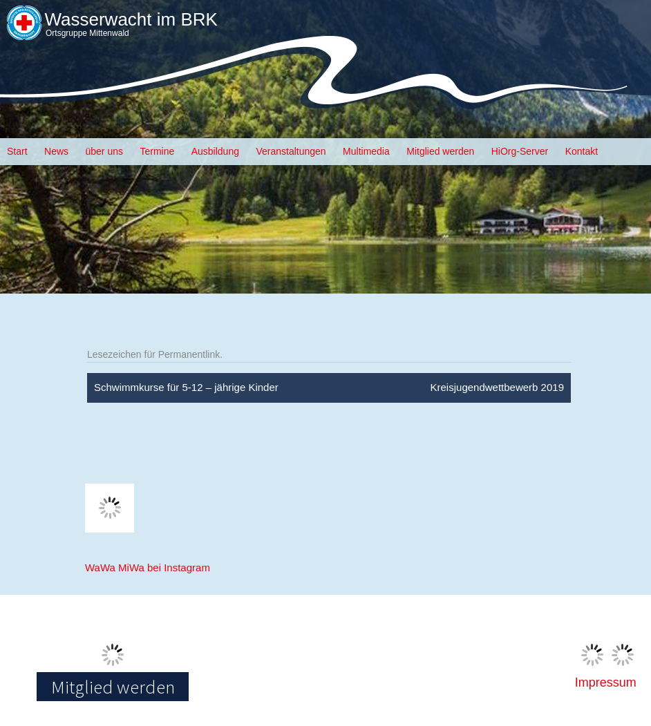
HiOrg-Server (519, 151)
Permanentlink (189, 354)
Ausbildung (215, 151)
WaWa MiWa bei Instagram (147, 567)
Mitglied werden (440, 151)
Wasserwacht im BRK (130, 19)
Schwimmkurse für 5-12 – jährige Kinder (186, 387)
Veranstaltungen (291, 151)
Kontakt (581, 151)
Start (17, 151)
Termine (157, 151)
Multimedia (366, 151)
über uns (104, 151)
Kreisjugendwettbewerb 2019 (497, 387)
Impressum (605, 682)
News (56, 151)
